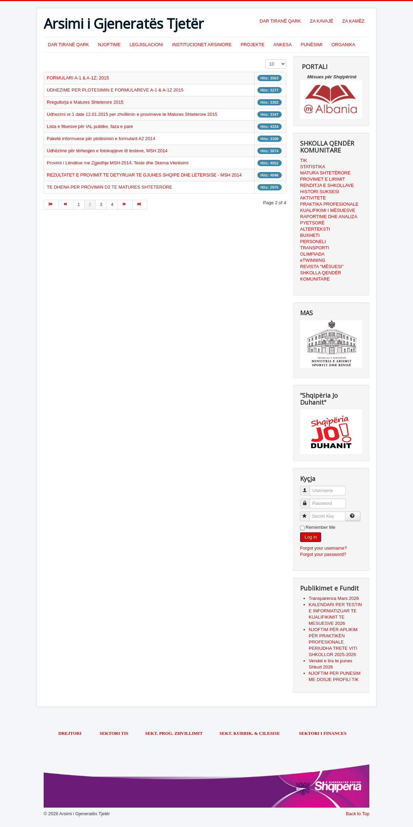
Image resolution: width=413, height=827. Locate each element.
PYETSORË (312, 222)
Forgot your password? (323, 554)
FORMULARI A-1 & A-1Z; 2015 (78, 77)
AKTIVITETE (313, 197)
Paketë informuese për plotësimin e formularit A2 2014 (101, 138)
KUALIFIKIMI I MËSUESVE (327, 210)
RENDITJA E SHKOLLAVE (327, 185)
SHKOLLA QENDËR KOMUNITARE (320, 276)
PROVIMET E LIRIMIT (322, 179)
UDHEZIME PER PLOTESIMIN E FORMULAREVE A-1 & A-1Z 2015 (115, 90)
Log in (311, 537)
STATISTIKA (312, 166)
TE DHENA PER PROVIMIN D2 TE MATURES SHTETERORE (109, 187)
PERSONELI (313, 241)
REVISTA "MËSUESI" (321, 266)
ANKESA (282, 44)
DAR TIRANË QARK (280, 21)
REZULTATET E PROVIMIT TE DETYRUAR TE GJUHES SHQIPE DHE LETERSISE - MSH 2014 (144, 175)
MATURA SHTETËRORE (325, 172)
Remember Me (320, 527)
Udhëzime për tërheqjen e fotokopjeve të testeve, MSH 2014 (107, 150)
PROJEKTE (252, 44)
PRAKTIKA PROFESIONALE (329, 204)
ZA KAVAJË (321, 21)
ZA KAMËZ (353, 21)
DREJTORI (69, 733)
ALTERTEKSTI (315, 229)
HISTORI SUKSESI (319, 191)
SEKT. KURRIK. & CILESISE (249, 733)
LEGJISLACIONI (146, 44)
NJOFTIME (109, 44)
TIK (303, 160)
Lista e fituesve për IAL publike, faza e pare (90, 126)
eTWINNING (312, 260)
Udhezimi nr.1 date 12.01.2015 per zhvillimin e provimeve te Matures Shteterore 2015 (132, 114)
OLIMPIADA (312, 254)
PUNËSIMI (312, 44)
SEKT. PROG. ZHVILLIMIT (174, 733)
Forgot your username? (323, 548)
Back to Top (357, 813)
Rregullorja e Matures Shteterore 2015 (85, 102)
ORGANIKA (343, 44)
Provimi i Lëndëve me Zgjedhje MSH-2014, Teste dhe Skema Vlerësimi (117, 162)
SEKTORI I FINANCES (322, 733)
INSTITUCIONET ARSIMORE (202, 44)
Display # (265, 59)
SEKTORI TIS (114, 733)
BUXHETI (309, 235)
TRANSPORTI (314, 247)
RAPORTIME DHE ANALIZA (328, 216)
